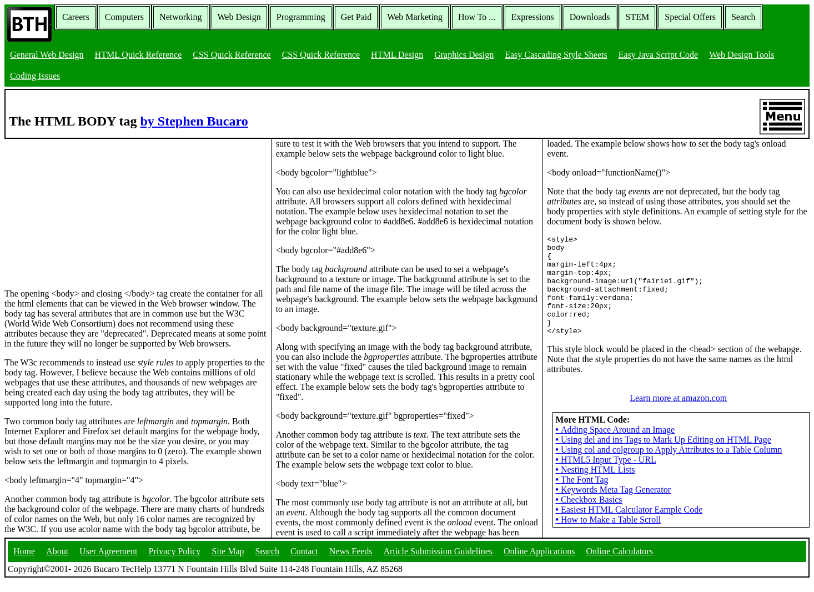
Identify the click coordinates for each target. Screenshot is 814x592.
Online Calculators (619, 561)
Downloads (590, 17)
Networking (180, 17)
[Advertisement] (87, 208)
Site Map (228, 561)
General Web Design (47, 54)
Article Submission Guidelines (438, 561)
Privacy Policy (175, 561)
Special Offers (690, 17)
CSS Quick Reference (231, 54)
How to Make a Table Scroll (608, 539)
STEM (638, 17)
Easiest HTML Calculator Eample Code (628, 529)
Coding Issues (35, 76)
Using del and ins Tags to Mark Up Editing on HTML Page (663, 459)
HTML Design (397, 54)
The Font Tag (581, 499)
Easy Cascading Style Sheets (556, 54)
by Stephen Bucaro (194, 121)
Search (743, 17)
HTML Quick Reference (138, 54)
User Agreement (108, 561)
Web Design (239, 17)
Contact (304, 561)
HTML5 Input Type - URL (605, 479)
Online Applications (539, 561)
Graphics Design (464, 54)
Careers (75, 17)
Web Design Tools (741, 54)
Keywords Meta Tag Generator (613, 509)
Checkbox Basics (588, 519)
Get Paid (356, 17)
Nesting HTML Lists (595, 489)
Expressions (532, 17)
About (57, 561)
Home (24, 561)
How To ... (476, 17)
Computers (124, 17)
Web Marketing (415, 17)
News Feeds (351, 561)
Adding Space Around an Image (615, 449)
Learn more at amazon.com (678, 418)
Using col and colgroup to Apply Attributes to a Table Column (668, 469)
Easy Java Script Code (659, 54)
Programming (301, 17)
